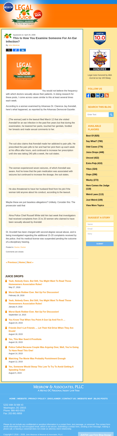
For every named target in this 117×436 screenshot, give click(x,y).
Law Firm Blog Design (100, 426)
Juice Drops (13, 276)
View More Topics (94, 195)
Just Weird (93, 190)
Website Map (85, 388)
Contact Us (70, 388)
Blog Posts (100, 388)
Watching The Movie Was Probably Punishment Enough (34, 351)
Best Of (92, 135)
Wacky (91, 175)
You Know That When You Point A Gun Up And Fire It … (34, 317)
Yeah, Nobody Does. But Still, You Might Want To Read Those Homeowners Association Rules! (43, 281)
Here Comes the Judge (99, 180)
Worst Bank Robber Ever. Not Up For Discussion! (31, 291)
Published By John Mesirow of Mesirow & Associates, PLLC (89, 12)
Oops (91, 170)
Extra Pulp (93, 160)
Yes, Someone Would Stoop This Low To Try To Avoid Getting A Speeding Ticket (42, 359)
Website (24, 388)
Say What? (93, 140)
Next (30, 262)
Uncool (92, 155)
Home (22, 262)
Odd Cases (93, 145)
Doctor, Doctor (20, 247)
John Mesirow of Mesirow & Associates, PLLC (45, 426)
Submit (99, 233)
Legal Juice (22, 13)
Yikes (91, 165)
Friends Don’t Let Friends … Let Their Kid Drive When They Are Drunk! (41, 325)
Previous (11, 262)
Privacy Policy (39, 388)
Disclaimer (55, 388)
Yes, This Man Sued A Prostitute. (23, 332)
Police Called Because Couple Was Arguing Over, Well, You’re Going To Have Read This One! (44, 341)
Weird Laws (94, 185)
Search (111, 114)
